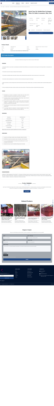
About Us (27, 3)
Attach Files (5, 253)
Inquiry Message (6, 244)
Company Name (30, 240)
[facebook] (0, 280)
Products (18, 3)
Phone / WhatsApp (30, 235)
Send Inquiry (27, 191)
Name (4, 240)
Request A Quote (34, 3)
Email (4, 235)
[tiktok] (3, 280)
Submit (27, 259)
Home (13, 3)
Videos (22, 3)
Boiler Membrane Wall (30, 272)
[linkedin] (2, 280)
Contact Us (16, 275)
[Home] (1, 6)
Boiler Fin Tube (7, 6)
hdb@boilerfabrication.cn (8, 0)
